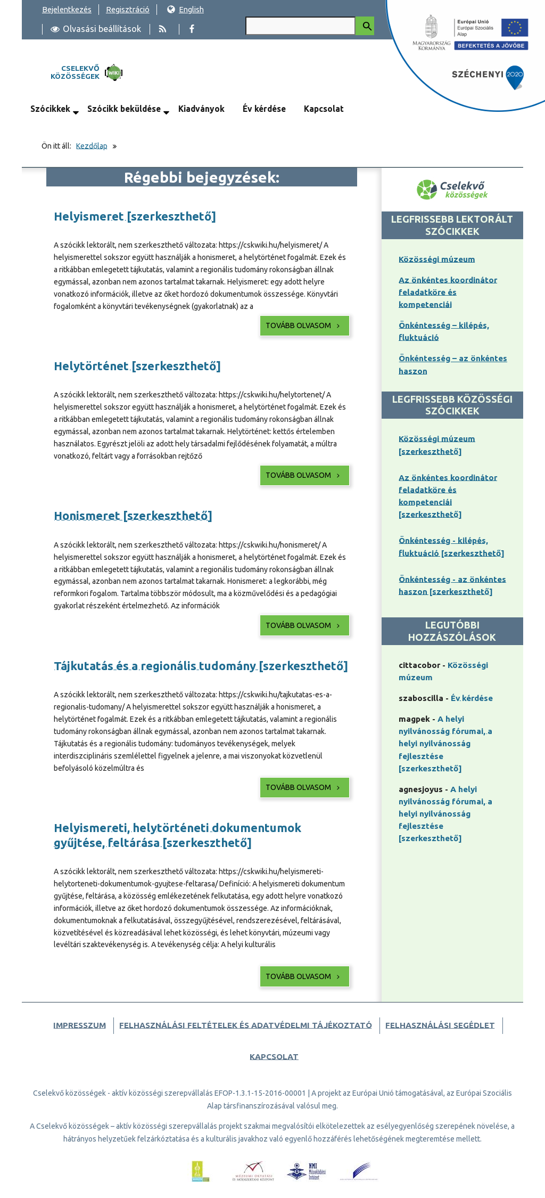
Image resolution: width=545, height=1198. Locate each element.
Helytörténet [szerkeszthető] (137, 365)
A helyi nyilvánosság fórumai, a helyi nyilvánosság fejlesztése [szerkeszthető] (445, 743)
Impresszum (79, 1025)
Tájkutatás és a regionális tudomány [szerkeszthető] (201, 665)
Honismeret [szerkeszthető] (133, 515)
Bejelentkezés (67, 9)
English (185, 9)
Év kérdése (264, 108)
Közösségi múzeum (437, 259)
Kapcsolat (324, 108)
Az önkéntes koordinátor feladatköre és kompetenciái (448, 292)
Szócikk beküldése (124, 108)
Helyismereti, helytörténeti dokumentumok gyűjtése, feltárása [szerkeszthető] (177, 835)
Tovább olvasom (304, 325)
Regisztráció (128, 9)
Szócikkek (50, 108)
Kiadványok (201, 108)
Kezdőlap (92, 146)
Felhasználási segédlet (440, 1025)
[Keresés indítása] (365, 26)
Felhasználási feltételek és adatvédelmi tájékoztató (245, 1025)
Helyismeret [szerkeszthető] (135, 216)
